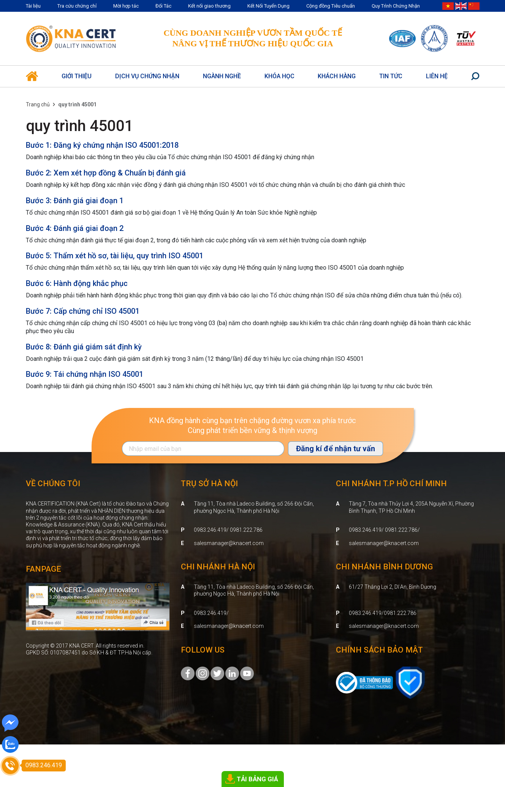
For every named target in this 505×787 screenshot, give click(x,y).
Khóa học (279, 76)
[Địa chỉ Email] (203, 448)
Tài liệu (33, 6)
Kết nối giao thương (209, 6)
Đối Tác (163, 6)
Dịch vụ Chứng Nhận (147, 76)
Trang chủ (38, 104)
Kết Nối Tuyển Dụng (268, 6)
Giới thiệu (77, 76)
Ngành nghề (222, 76)
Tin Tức (390, 76)
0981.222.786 (400, 613)
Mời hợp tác (126, 6)
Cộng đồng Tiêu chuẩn (330, 6)
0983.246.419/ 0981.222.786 (228, 530)
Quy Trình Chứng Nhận (396, 6)
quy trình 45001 (79, 126)
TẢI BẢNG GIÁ (257, 779)
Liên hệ (437, 76)
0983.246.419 (210, 613)
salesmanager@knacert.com (229, 543)
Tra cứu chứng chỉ (77, 6)
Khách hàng (337, 76)
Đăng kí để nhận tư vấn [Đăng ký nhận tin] (335, 448)
